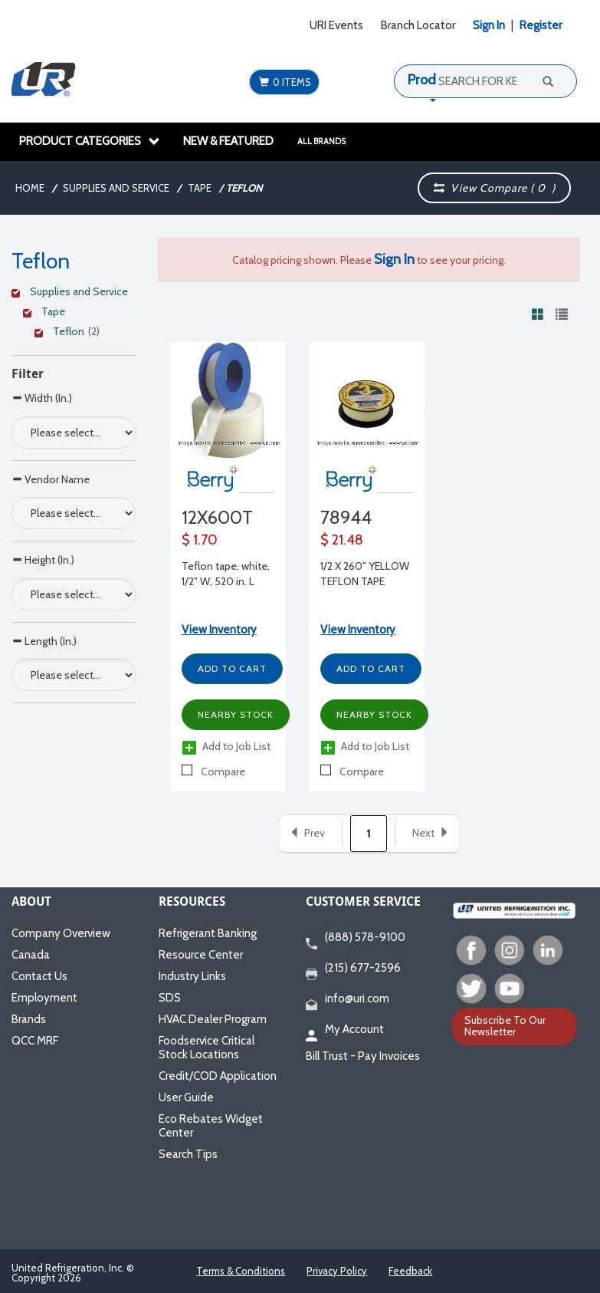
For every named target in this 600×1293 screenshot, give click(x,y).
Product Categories (89, 141)
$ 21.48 (341, 539)
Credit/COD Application (218, 1076)
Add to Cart (232, 668)
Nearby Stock (236, 714)
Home (29, 188)
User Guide (186, 1097)
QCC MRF (34, 1041)
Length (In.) (44, 640)
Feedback (410, 1271)
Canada (30, 955)
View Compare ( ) (495, 188)
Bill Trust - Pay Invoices (363, 1056)
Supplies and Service (116, 188)
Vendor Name (50, 478)
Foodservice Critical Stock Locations (206, 1047)
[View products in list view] (562, 313)
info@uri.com (347, 999)
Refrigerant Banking (208, 933)
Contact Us (39, 976)
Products (434, 79)
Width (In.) (41, 397)
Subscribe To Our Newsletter (505, 1025)
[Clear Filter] (71, 294)
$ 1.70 (200, 539)
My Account (345, 1029)
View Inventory (219, 630)
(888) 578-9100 (355, 937)
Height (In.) (42, 559)
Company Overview (60, 933)
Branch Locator (418, 25)
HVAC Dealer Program (213, 1019)
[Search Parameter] (73, 432)
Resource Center (201, 955)
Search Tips (188, 1154)
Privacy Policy (337, 1271)
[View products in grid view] (538, 313)
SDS (170, 998)
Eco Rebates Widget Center (211, 1126)
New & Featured (228, 141)
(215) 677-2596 (353, 968)
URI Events (336, 25)
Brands (28, 1019)
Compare (213, 771)
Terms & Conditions (240, 1271)
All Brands (321, 141)
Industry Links (192, 976)
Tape (199, 188)
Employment (44, 998)
